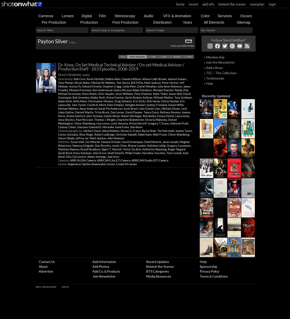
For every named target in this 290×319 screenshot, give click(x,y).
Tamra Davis (151, 112)
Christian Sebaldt (126, 134)
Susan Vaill (175, 93)
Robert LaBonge (104, 134)
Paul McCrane (84, 119)
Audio (148, 16)
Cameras (45, 16)
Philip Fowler (133, 153)
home (180, 4)
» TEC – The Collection (220, 73)
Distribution (162, 22)
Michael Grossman (69, 93)
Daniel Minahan (146, 86)
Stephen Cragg (112, 86)
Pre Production (54, 22)
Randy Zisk (181, 90)
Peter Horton (170, 82)
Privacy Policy (209, 271)
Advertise (46, 271)
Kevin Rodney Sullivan (138, 97)
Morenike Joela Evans (115, 127)
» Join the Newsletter (219, 62)
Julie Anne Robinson (170, 86)
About (43, 267)
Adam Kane (145, 134)
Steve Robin (89, 93)
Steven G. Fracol (131, 130)
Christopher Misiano (100, 101)
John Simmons (115, 138)
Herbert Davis (92, 130)
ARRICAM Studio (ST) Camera (149, 160)
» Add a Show (213, 68)
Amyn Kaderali (88, 108)
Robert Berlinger (131, 116)
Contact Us (47, 262)
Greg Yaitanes (123, 101)
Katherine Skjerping (154, 149)
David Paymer (133, 112)
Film (102, 16)
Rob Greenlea (80, 97)
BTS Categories (157, 271)
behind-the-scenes (232, 4)
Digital (87, 16)
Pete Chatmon (143, 93)
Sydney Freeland (157, 105)
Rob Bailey (149, 116)
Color (205, 16)
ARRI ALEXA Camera (83, 160)
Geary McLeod (122, 90)
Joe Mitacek (92, 142)
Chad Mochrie (152, 142)
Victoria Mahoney (156, 119)
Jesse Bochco (66, 119)
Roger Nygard (176, 149)
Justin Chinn (119, 145)
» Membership (214, 57)
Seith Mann (80, 101)
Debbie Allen (112, 79)
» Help (208, 83)
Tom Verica (123, 82)
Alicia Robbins (110, 130)
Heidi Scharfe (115, 153)
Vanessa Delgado (83, 145)
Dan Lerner (117, 112)
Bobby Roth (97, 97)
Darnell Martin (84, 112)
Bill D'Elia (137, 82)
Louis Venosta (119, 123)
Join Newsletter (104, 276)
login (272, 4)
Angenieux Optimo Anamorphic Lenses (91, 164)
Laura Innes (182, 116)
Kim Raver (136, 127)
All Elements (214, 22)
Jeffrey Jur (81, 138)
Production (89, 22)
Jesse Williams (124, 93)
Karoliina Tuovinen (153, 153)
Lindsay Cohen (67, 127)
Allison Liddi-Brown (154, 79)
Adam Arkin (65, 101)
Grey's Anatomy (74, 74)
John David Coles (149, 108)
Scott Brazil (131, 108)
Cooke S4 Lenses (126, 164)
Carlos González (68, 134)
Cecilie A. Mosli (96, 105)
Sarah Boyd (65, 153)
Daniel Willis (176, 105)
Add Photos (100, 267)
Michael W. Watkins (103, 82)
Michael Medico (163, 97)
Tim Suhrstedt (165, 130)
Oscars (246, 16)
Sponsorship (208, 267)
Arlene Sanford (75, 116)
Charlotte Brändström (130, 119)
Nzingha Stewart (135, 105)
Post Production (125, 22)
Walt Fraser (160, 134)
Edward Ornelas (92, 86)
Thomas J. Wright (105, 119)
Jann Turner (79, 105)
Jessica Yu (75, 86)
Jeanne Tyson (183, 130)
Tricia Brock (102, 112)
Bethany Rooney (170, 112)
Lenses (68, 16)
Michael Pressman (80, 90)
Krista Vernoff (138, 123)
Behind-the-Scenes (160, 267)
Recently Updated (216, 96)
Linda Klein (129, 86)
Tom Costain (174, 153)
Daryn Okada (66, 138)
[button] (123, 57)
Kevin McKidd (95, 79)
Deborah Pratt (179, 123)
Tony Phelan (65, 82)
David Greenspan (132, 142)
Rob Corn (79, 79)
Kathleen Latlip (156, 145)
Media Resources (158, 276)
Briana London (137, 145)
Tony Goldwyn (183, 97)
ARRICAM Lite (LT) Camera (113, 160)
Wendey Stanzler (163, 90)
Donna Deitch (165, 116)
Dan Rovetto (103, 145)
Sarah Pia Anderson (110, 108)
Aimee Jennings (96, 156)
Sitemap (243, 22)
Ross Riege (86, 134)
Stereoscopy (124, 16)
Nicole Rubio (82, 82)
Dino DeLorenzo (76, 156)
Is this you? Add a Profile (182, 45)
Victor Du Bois (132, 149)
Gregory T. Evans (158, 123)
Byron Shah (149, 130)
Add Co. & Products (106, 271)
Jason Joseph (170, 142)
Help (203, 262)
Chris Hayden (106, 93)
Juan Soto (113, 156)
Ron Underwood (102, 90)
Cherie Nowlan (170, 101)
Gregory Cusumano (179, 145)
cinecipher (257, 4)
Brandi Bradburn (90, 149)
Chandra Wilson (131, 79)
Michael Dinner (170, 108)
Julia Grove (99, 153)
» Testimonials (214, 78)
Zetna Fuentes (115, 97)
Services (225, 16)
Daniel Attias (112, 116)
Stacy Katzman (82, 153)
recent (193, 4)
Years (187, 22)
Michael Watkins (68, 108)
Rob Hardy (153, 101)
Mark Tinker (160, 93)
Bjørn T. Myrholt (112, 149)
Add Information (104, 262)
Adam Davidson (142, 90)
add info (208, 4)
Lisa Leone (102, 123)
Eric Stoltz (139, 101)
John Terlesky (94, 116)
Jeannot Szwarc (177, 79)
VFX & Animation (177, 16)
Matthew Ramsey (68, 149)
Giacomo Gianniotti (89, 127)
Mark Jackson (152, 82)
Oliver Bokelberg (84, 123)
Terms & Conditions (214, 276)
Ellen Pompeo (115, 105)
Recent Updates (157, 262)
